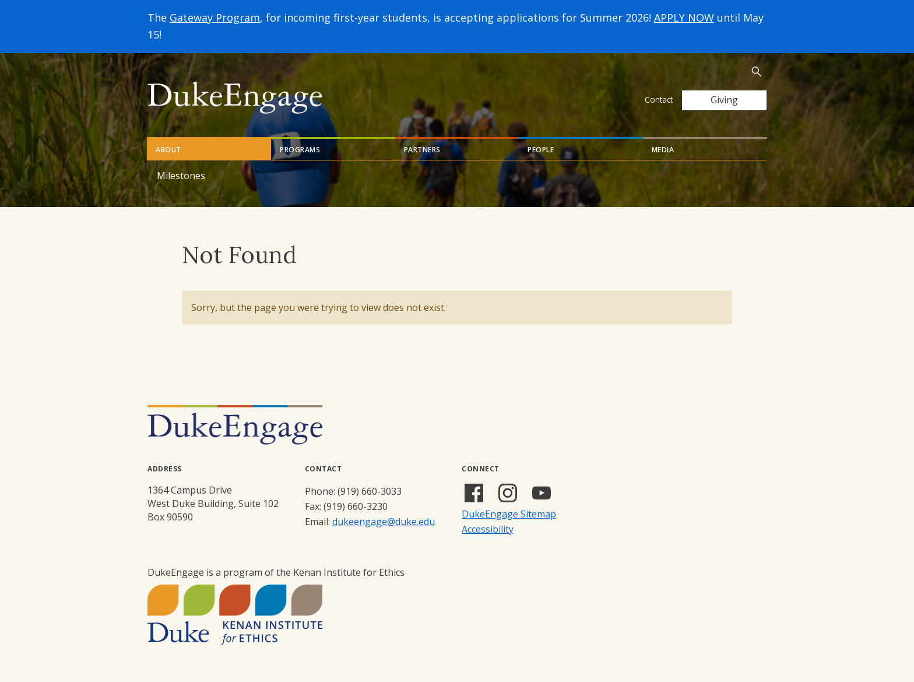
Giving (724, 99)
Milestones (181, 175)
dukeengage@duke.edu (383, 521)
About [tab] (168, 150)
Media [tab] (663, 150)
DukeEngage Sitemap (509, 514)
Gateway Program (215, 18)
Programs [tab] (300, 150)
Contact (659, 99)
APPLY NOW (684, 18)
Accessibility (488, 529)
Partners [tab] (422, 150)
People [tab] (541, 150)
